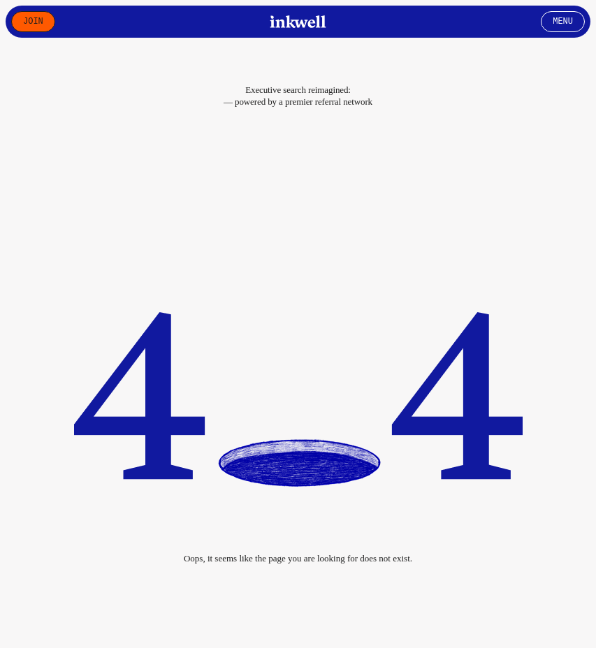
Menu (563, 22)
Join (33, 22)
